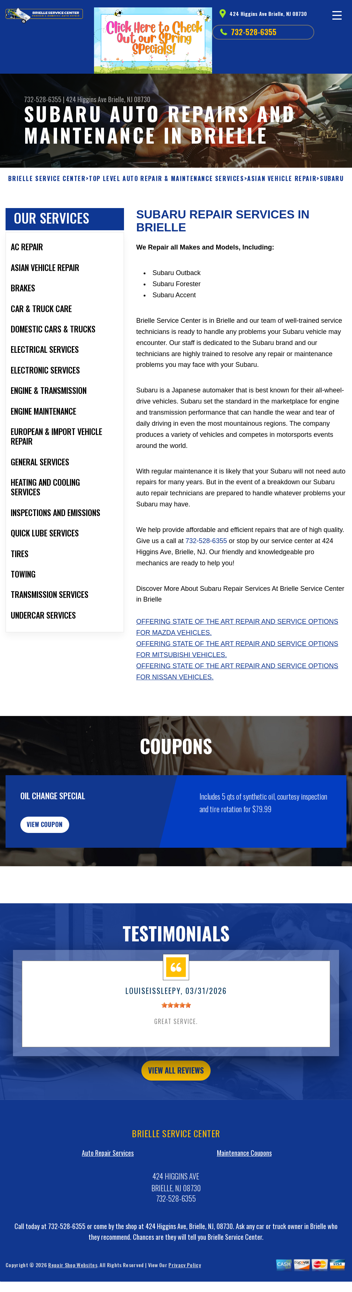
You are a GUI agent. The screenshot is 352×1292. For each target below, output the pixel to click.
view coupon (61, 864)
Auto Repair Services (108, 1199)
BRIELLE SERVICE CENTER (47, 178)
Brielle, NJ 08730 (129, 99)
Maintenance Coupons (244, 1199)
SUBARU (332, 178)
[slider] (176, 1049)
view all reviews (176, 1115)
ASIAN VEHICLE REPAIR (281, 178)
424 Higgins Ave (86, 99)
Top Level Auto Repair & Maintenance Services (166, 178)
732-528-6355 (253, 32)
